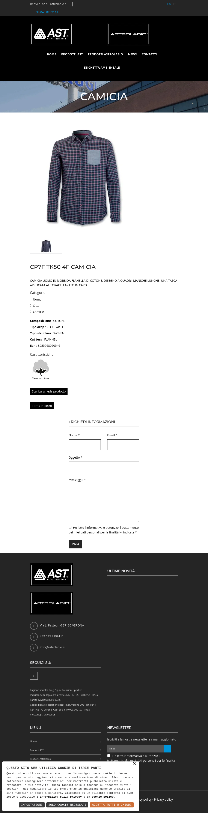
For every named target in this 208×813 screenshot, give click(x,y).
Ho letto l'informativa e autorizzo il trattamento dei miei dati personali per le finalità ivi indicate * (141, 760)
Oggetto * (75, 457)
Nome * (74, 435)
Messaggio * (77, 480)
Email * (112, 435)
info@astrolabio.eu (53, 647)
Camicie (38, 312)
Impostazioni (32, 805)
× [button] (134, 763)
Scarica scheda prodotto (49, 391)
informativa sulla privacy (61, 797)
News (132, 54)
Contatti (149, 54)
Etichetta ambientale (102, 67)
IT (174, 4)
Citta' (36, 306)
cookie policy (102, 797)
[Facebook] (34, 676)
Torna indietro (42, 406)
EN (169, 4)
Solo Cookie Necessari (67, 805)
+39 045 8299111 (46, 12)
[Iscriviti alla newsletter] (167, 748)
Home (51, 54)
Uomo (37, 299)
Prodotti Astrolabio (105, 54)
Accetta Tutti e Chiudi (112, 805)
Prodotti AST (72, 54)
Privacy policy (142, 799)
